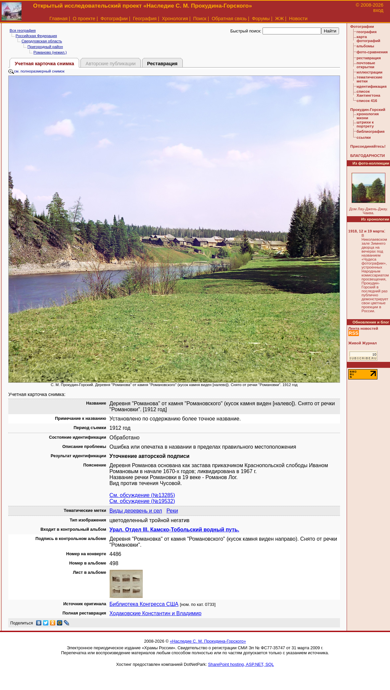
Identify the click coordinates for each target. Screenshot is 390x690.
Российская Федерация (36, 36)
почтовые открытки (366, 65)
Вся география (23, 30)
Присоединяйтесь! (368, 146)
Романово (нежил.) (50, 52)
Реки (172, 511)
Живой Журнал (362, 343)
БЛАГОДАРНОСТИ (367, 156)
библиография (371, 131)
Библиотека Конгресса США (144, 604)
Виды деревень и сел (136, 511)
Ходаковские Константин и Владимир (156, 613)
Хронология (175, 18)
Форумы (261, 18)
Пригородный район (45, 47)
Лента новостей (363, 328)
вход (378, 10)
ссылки (364, 137)
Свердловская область (42, 41)
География (145, 18)
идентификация (372, 86)
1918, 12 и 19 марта (366, 231)
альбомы (365, 46)
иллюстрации (369, 72)
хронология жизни (368, 116)
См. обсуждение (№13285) (142, 495)
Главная (58, 18)
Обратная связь (229, 18)
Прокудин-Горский (367, 110)
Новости (298, 18)
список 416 (367, 101)
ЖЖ (279, 18)
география (366, 32)
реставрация (369, 58)
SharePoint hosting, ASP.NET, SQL (241, 664)
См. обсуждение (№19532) (142, 501)
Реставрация (162, 63)
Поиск (200, 18)
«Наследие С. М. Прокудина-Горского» (208, 641)
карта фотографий (368, 39)
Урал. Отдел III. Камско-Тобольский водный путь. (174, 529)
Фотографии (113, 18)
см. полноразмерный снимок (36, 71)
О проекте (84, 18)
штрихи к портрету (365, 124)
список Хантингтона (368, 93)
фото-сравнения (372, 52)
